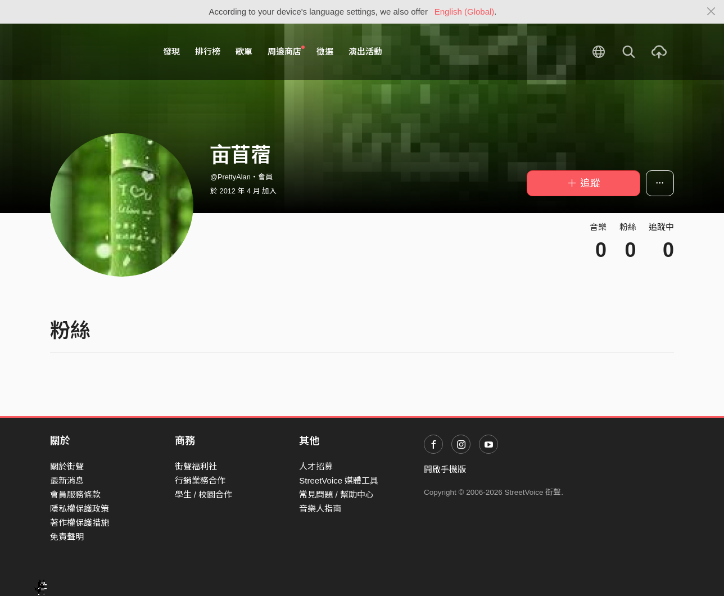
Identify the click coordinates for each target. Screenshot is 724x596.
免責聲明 (67, 536)
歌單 (244, 51)
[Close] (711, 12)
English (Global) (465, 11)
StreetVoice (96, 51)
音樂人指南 (320, 508)
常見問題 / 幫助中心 (336, 494)
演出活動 (365, 51)
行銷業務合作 (200, 480)
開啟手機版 (445, 469)
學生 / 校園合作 (204, 494)
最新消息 (67, 480)
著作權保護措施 (79, 522)
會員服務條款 (75, 494)
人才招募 (316, 466)
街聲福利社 (196, 466)
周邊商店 (286, 51)
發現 (171, 51)
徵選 (324, 51)
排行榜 (207, 51)
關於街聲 (67, 466)
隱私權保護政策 (79, 508)
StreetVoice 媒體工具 (338, 480)
